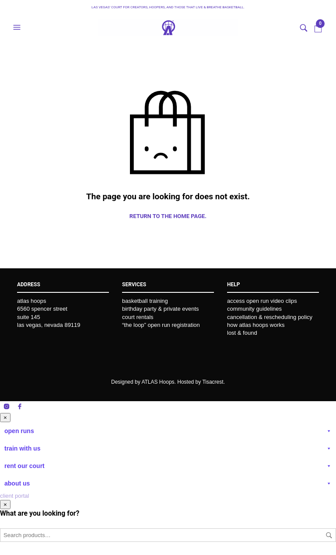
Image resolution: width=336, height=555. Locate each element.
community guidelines (254, 308)
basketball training (145, 301)
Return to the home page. (168, 216)
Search (329, 535)
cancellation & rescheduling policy (269, 317)
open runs (168, 431)
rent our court (168, 466)
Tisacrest (212, 382)
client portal (14, 496)
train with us (168, 448)
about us (168, 483)
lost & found (242, 333)
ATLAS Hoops (157, 382)
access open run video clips (262, 301)
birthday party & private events (160, 308)
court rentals (138, 317)
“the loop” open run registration (161, 325)
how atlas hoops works (256, 325)
